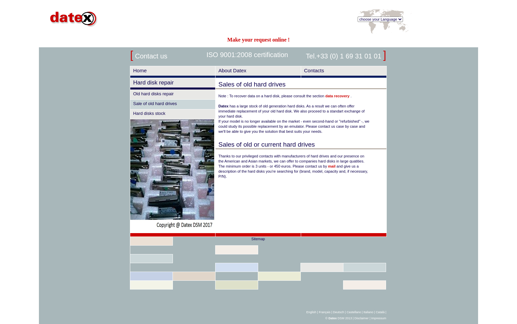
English (311, 312)
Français (325, 312)
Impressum (378, 318)
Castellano (353, 312)
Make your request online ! (258, 40)
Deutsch (338, 312)
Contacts (314, 70)
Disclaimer (362, 318)
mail (332, 166)
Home (140, 70)
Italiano (368, 312)
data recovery (338, 96)
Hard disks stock (149, 113)
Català (380, 312)
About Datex (232, 70)
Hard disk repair (153, 82)
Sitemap (258, 239)
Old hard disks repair (153, 93)
